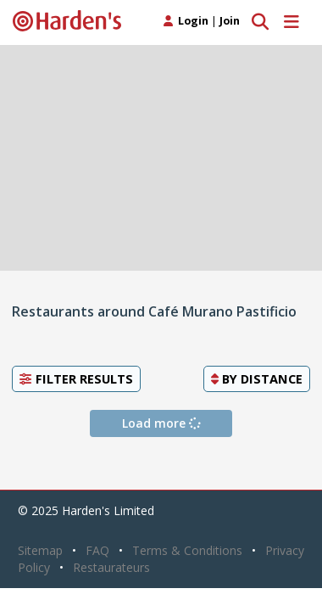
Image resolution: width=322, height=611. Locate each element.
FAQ (97, 550)
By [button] (257, 378)
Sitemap (40, 550)
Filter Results (76, 378)
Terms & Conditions (187, 550)
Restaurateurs (111, 567)
